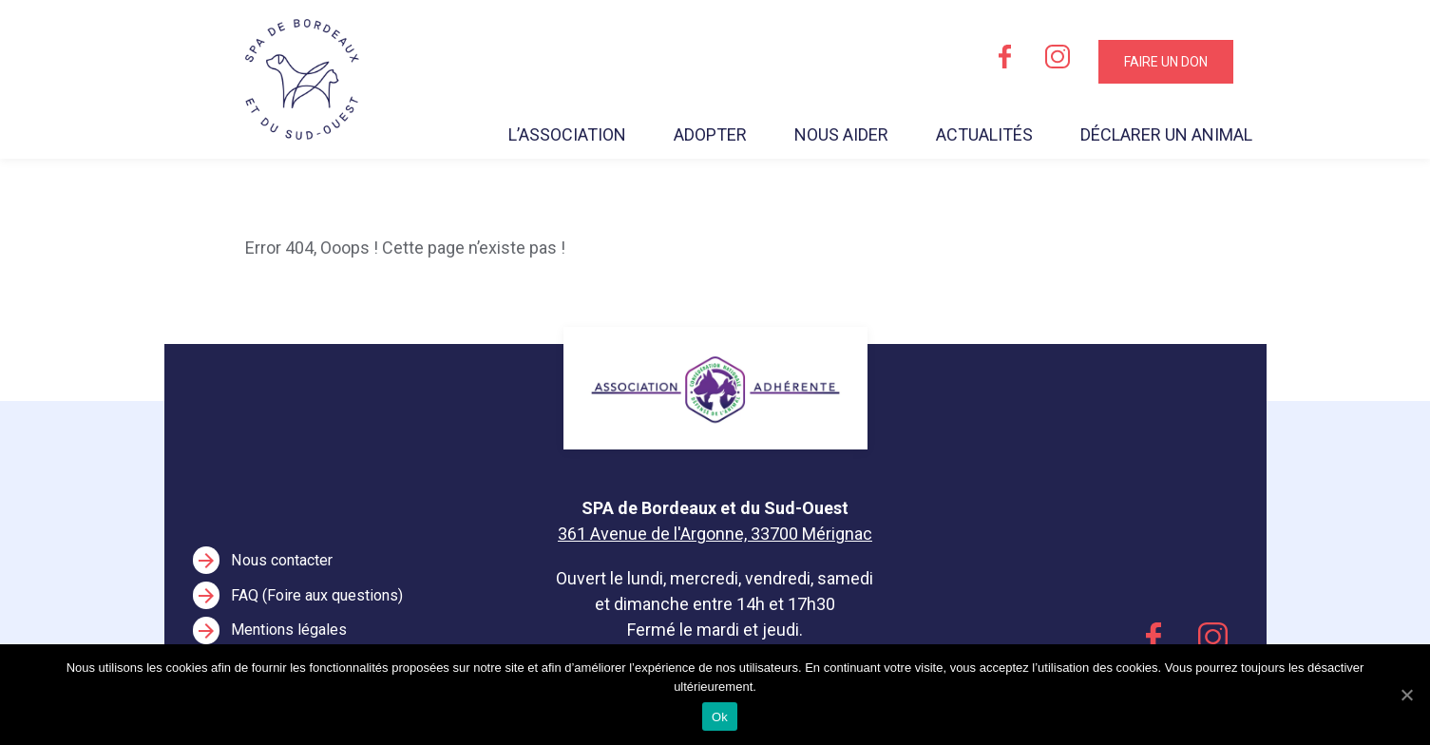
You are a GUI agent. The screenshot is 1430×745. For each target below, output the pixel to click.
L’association (567, 134)
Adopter (710, 134)
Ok (720, 717)
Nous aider (841, 134)
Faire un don (1166, 61)
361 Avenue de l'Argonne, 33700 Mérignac (715, 534)
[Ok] (1406, 694)
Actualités (984, 134)
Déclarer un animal (1166, 134)
